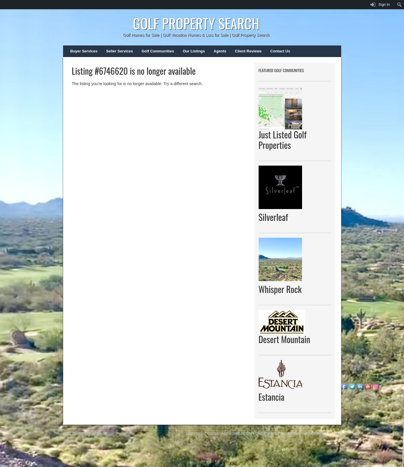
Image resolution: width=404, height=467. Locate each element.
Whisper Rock (280, 289)
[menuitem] (399, 4)
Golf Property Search (196, 23)
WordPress (315, 434)
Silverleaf (273, 217)
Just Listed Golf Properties (283, 139)
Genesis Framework (281, 434)
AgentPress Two (237, 434)
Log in (335, 434)
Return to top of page (85, 434)
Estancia (271, 396)
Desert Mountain (284, 339)
